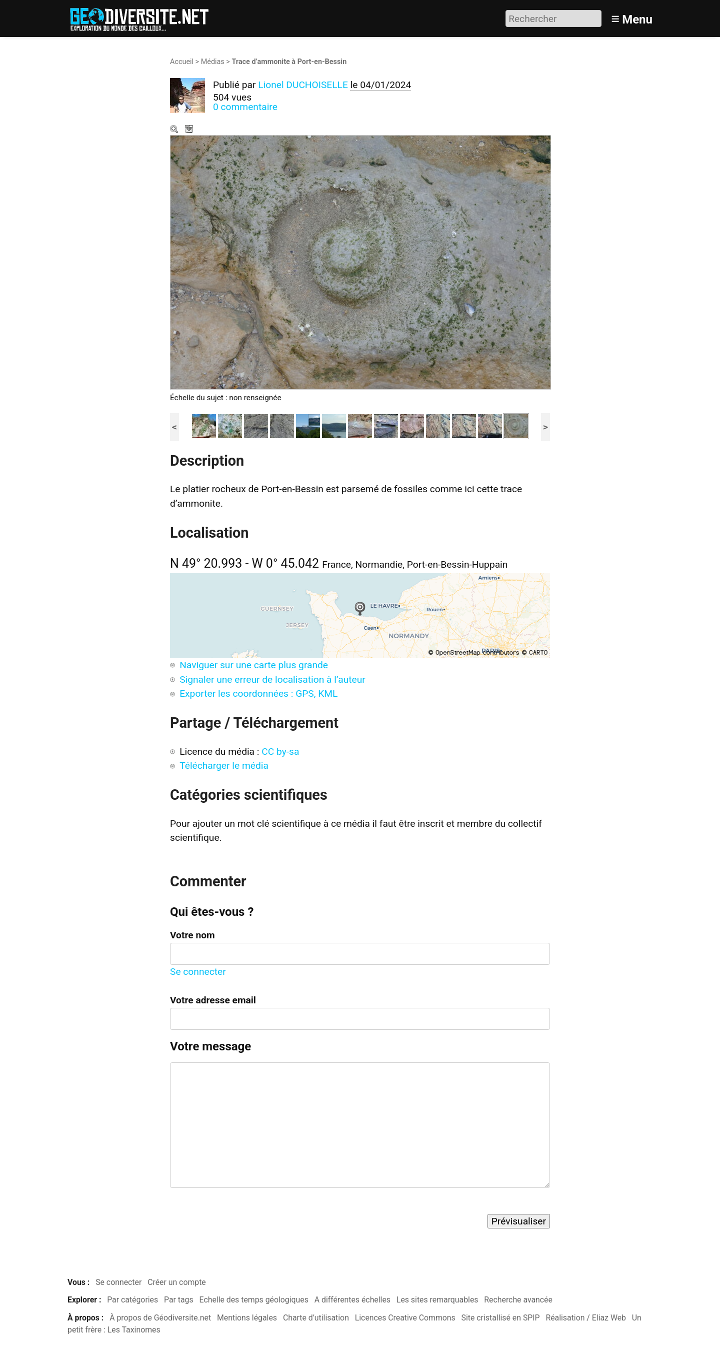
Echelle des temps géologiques (254, 1299)
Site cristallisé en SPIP (501, 1317)
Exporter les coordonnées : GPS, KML (259, 693)
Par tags (179, 1299)
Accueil (182, 62)
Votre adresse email (213, 1000)
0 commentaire (245, 107)
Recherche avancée (518, 1299)
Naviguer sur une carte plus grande (254, 665)
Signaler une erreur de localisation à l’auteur (273, 679)
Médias (212, 62)
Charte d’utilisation (316, 1317)
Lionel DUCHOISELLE (303, 85)
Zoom (175, 130)
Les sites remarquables (437, 1299)
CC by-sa (280, 751)
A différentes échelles (352, 1299)
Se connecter (198, 971)
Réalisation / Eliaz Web (586, 1317)
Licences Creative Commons (405, 1317)
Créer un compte (177, 1282)
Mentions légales (247, 1317)
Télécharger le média (190, 130)
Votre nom (192, 935)
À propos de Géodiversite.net (160, 1317)
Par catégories (132, 1299)
